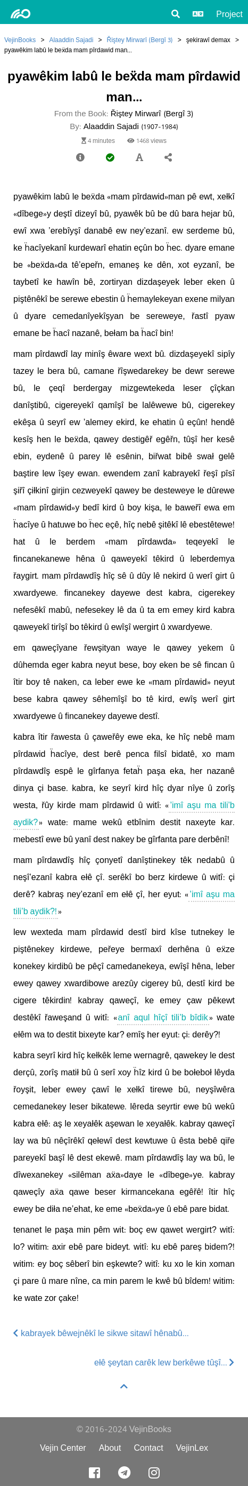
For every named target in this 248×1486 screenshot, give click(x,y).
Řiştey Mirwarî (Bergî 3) (139, 40)
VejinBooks (20, 40)
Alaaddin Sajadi (71, 40)
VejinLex (192, 1448)
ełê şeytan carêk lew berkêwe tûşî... (164, 1362)
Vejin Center (63, 1448)
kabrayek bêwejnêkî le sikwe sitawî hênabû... (101, 1333)
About (110, 1448)
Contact (148, 1448)
